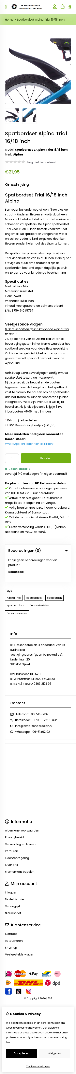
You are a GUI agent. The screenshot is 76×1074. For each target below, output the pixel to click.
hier (8, 1042)
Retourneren (14, 915)
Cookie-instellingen (38, 1066)
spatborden (54, 572)
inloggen (11, 867)
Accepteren (21, 1053)
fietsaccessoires (17, 588)
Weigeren (54, 1053)
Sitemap (11, 922)
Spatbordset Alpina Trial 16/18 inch (41, 20)
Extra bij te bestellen (21, 420)
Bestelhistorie (14, 874)
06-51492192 (39, 689)
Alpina (18, 154)
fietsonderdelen (39, 580)
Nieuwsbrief (13, 888)
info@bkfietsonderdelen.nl (33, 701)
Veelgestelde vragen (19, 929)
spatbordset (34, 572)
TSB (50, 973)
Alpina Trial (14, 572)
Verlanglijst (12, 881)
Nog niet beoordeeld (41, 162)
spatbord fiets (15, 580)
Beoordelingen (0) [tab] (38, 550)
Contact (11, 909)
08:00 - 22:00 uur (45, 695)
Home (9, 20)
